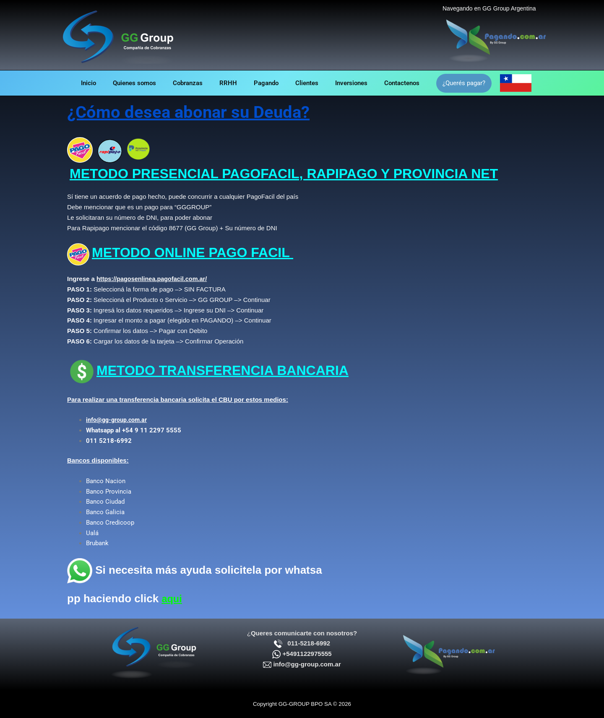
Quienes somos (124, 83)
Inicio (73, 83)
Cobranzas (181, 83)
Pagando (268, 83)
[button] (480, 83)
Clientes (313, 83)
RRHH (226, 83)
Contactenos (416, 83)
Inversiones (362, 83)
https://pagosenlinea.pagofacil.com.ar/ (153, 278)
